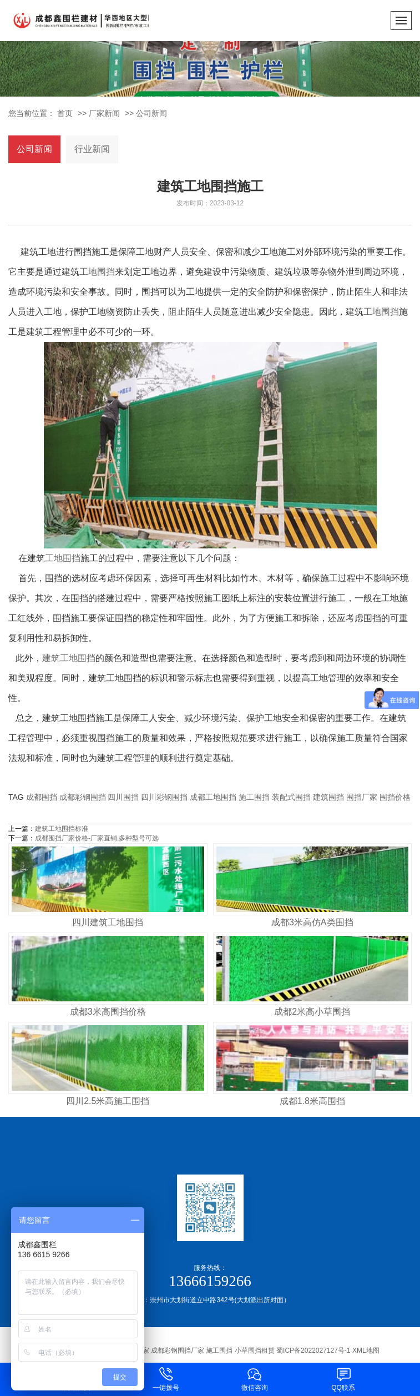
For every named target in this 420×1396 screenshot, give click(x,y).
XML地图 (365, 1350)
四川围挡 (123, 797)
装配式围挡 (291, 797)
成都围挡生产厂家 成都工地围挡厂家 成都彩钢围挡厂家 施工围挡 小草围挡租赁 (157, 1350)
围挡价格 (395, 797)
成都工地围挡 (213, 797)
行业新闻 (92, 149)
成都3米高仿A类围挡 (312, 922)
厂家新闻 (104, 113)
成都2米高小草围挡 (312, 1011)
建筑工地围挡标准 (61, 829)
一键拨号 (166, 1378)
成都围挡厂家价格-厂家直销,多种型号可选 (97, 838)
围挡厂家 (361, 797)
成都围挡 (41, 797)
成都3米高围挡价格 (108, 1011)
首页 (65, 113)
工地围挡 (97, 271)
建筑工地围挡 (68, 658)
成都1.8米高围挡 (312, 1101)
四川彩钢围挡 (164, 797)
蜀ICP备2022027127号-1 (313, 1350)
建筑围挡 (328, 797)
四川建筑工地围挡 (107, 922)
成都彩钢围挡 (82, 797)
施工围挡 (254, 797)
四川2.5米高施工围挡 (107, 1101)
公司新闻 (151, 113)
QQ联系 (343, 1378)
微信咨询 (254, 1378)
